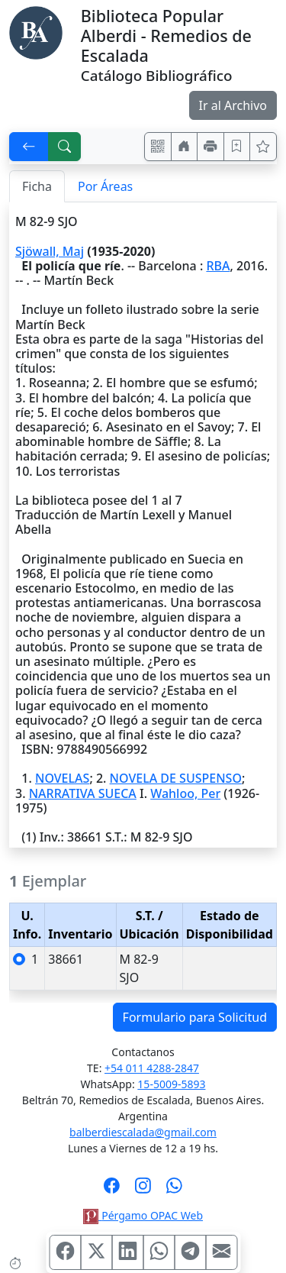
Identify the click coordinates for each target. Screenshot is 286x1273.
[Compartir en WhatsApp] (159, 1252)
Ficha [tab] (37, 186)
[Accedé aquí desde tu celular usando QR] (158, 146)
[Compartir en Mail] (221, 1252)
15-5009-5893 (171, 1084)
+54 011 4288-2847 (151, 1068)
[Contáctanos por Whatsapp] (174, 1190)
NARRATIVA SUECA (83, 793)
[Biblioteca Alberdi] (36, 31)
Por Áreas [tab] (105, 186)
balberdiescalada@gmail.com (143, 1132)
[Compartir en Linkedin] (127, 1252)
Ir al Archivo (233, 105)
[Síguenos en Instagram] (143, 1190)
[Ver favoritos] (263, 146)
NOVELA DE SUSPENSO (176, 778)
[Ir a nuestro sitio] (184, 146)
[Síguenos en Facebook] (112, 1190)
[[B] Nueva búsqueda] (65, 146)
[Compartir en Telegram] (190, 1252)
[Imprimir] (210, 146)
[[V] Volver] (29, 146)
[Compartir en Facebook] (65, 1252)
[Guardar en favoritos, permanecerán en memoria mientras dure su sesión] (237, 146)
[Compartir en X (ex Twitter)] (96, 1252)
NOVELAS (62, 778)
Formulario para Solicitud (195, 1017)
